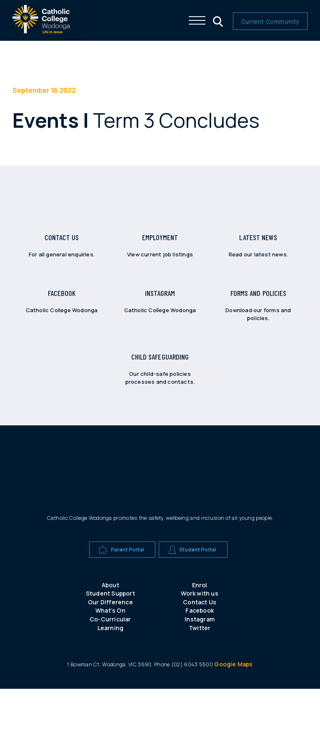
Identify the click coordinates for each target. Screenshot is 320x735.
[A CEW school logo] (117, 510)
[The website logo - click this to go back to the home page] (41, 31)
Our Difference (110, 648)
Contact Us (199, 648)
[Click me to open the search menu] (217, 20)
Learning (111, 674)
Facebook (199, 657)
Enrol (200, 631)
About (110, 631)
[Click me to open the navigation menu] (197, 20)
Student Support (110, 639)
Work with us (199, 639)
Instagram (200, 665)
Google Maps (233, 710)
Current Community (270, 21)
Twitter (199, 674)
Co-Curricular (110, 665)
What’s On (110, 657)
